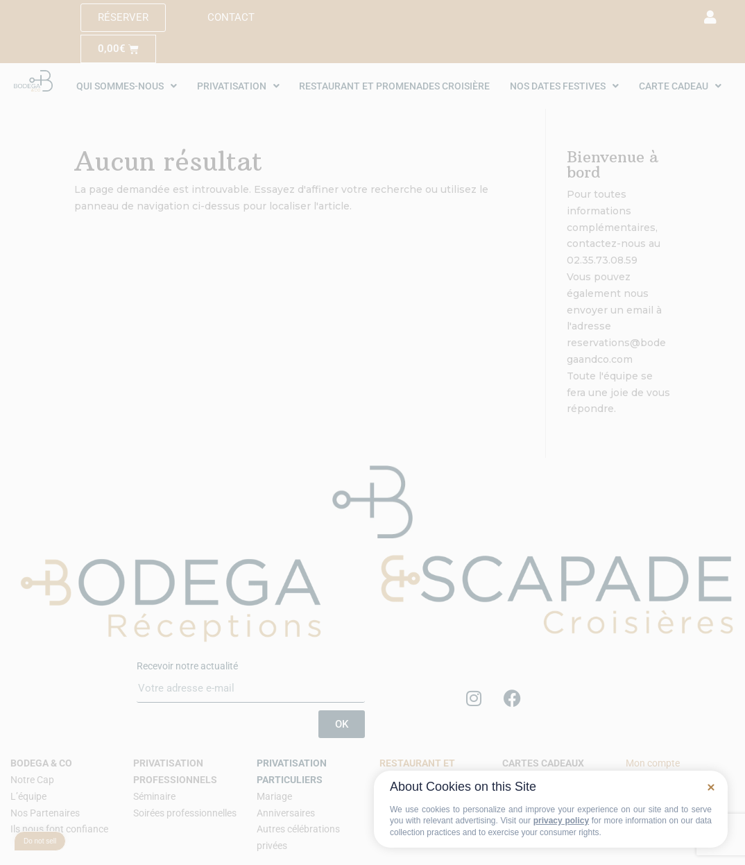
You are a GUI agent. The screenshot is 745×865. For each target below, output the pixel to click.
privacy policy (561, 820)
